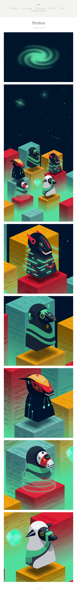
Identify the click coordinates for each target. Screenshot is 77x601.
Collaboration (39, 10)
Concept (27, 8)
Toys (61, 8)
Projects (14, 8)
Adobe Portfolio (40, 596)
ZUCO (38, 4)
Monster (40, 8)
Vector (52, 8)
